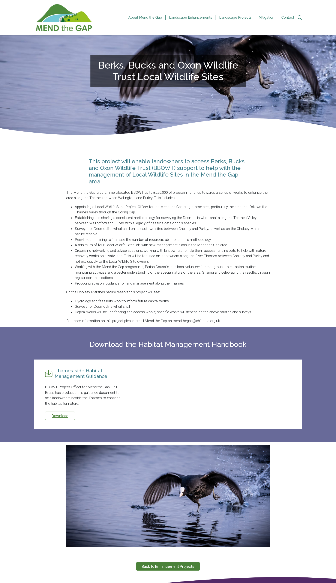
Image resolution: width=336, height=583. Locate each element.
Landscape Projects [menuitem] (235, 17)
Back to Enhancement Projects (168, 566)
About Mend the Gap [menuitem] (145, 17)
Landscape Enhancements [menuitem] (190, 17)
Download (60, 416)
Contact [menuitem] (287, 17)
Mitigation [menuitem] (266, 17)
